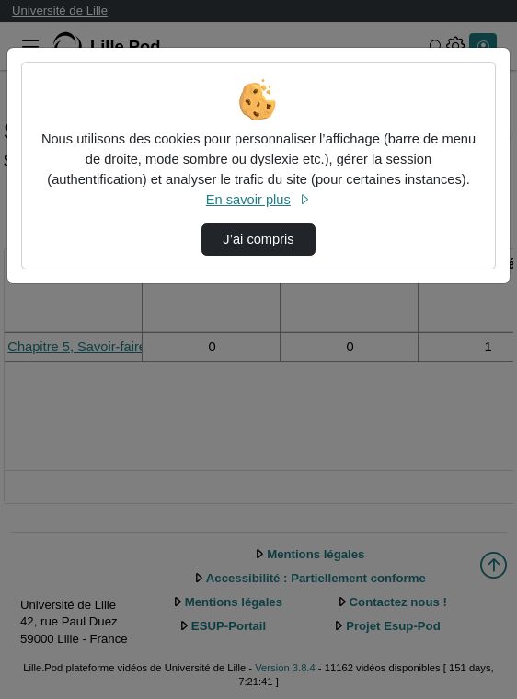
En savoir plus (258, 199)
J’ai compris (258, 239)
